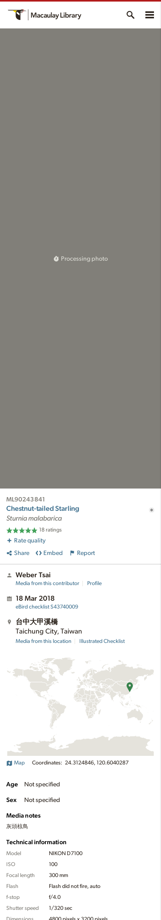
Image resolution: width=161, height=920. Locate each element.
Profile (94, 583)
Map (15, 763)
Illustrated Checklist (102, 641)
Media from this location (44, 641)
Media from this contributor (47, 583)
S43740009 (47, 607)
